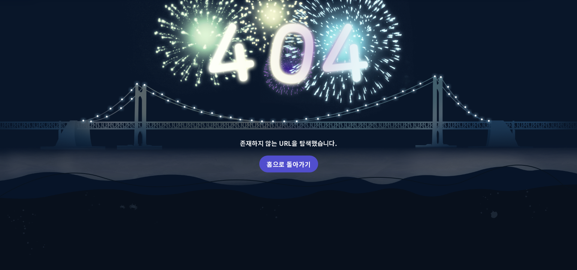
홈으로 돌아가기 (289, 163)
